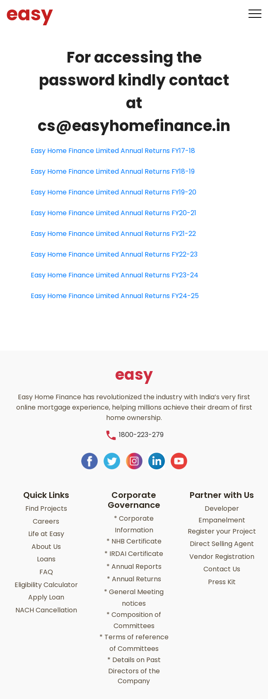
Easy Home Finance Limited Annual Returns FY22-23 (114, 254)
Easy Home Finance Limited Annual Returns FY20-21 (113, 213)
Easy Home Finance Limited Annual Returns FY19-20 (113, 192)
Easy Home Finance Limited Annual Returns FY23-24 (114, 275)
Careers (46, 517)
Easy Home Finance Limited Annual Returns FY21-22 (113, 233)
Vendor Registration (221, 550)
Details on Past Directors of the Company (134, 658)
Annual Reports (134, 560)
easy (26, 14)
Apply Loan (46, 587)
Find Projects (46, 505)
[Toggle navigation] (255, 13)
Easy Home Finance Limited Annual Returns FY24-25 (115, 296)
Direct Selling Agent (222, 539)
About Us (46, 540)
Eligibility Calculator (46, 575)
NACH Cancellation (46, 598)
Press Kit (222, 573)
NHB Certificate (134, 537)
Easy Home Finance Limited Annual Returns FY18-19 (113, 171)
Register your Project (222, 527)
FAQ (46, 563)
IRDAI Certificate (133, 548)
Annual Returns (134, 572)
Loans (46, 552)
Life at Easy (46, 529)
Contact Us (221, 562)
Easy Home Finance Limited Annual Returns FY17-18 (113, 150)
